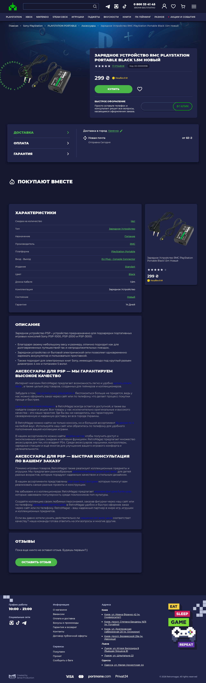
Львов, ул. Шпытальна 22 (119, 655)
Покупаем (59, 651)
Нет (133, 221)
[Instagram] (12, 623)
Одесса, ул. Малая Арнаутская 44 (124, 665)
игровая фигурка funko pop (112, 491)
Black (132, 274)
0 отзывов (118, 65)
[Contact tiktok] (18, 623)
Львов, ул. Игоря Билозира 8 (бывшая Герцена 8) (121, 650)
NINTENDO (42, 16)
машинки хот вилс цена (96, 518)
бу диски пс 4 (125, 422)
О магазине (60, 610)
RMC (132, 244)
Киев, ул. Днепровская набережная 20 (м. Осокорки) (122, 630)
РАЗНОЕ (159, 16)
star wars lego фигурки (83, 481)
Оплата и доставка (64, 618)
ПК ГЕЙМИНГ (143, 16)
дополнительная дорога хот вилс (95, 471)
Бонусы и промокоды (66, 623)
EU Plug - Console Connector (118, 259)
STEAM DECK (60, 16)
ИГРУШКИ (78, 16)
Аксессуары (88, 25)
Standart (130, 266)
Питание (130, 236)
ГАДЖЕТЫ (94, 16)
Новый (131, 297)
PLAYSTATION (14, 16)
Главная (13, 25)
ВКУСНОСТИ (111, 16)
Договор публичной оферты (70, 636)
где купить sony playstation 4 (55, 393)
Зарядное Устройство (122, 228)
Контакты (58, 631)
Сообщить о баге (63, 660)
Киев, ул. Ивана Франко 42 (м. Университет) (122, 616)
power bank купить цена (49, 504)
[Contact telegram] (25, 623)
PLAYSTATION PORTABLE (62, 25)
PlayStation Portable (123, 251)
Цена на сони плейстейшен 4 (35, 406)
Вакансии (59, 614)
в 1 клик (183, 106)
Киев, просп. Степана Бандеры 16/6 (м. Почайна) (125, 623)
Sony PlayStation (33, 25)
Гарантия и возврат (65, 627)
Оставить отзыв (36, 562)
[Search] (95, 6)
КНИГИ (127, 16)
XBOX (29, 16)
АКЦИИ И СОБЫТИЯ (181, 16)
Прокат (57, 656)
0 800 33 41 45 (144, 4)
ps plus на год (75, 436)
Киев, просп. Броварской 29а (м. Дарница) (123, 637)
